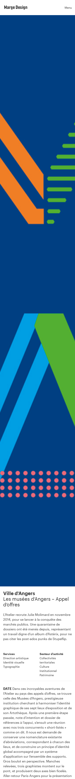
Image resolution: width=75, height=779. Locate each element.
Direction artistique (16, 658)
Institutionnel (48, 671)
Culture (44, 666)
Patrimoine (47, 675)
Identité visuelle (13, 662)
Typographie (11, 666)
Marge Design (15, 7)
